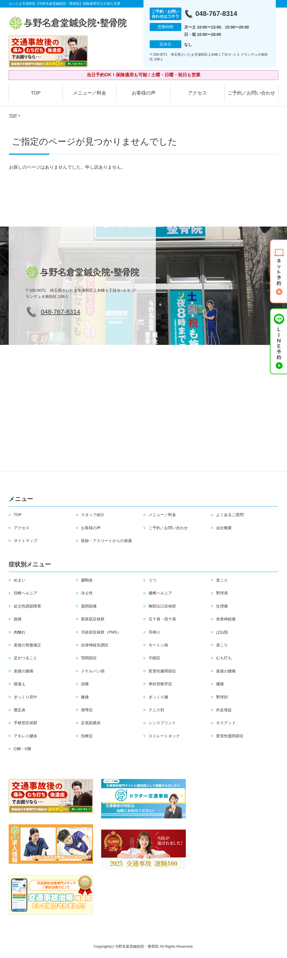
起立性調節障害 (27, 606)
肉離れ (20, 632)
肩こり (222, 645)
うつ (152, 580)
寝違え (20, 684)
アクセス (197, 93)
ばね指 (222, 632)
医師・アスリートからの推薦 (106, 540)
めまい (20, 580)
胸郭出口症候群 (162, 606)
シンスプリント (162, 723)
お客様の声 (144, 93)
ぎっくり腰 (158, 697)
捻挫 (18, 619)
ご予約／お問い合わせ (251, 93)
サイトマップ (25, 540)
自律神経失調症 (94, 645)
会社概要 (224, 528)
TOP (36, 93)
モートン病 (158, 645)
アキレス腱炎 (25, 736)
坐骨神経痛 (226, 619)
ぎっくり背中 (25, 697)
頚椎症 (87, 736)
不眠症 (154, 658)
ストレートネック (164, 736)
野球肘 (222, 697)
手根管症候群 (25, 723)
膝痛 (85, 697)
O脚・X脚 (22, 749)
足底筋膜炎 (91, 723)
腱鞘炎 (87, 580)
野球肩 (222, 593)
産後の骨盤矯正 (27, 645)
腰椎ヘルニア (160, 593)
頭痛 (85, 684)
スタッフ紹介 (93, 514)
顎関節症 (89, 658)
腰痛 (220, 684)
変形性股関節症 (230, 736)
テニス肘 (156, 710)
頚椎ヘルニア (25, 593)
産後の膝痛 (23, 671)
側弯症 (87, 710)
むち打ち (224, 658)
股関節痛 (89, 606)
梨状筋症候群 (93, 619)
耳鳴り (154, 632)
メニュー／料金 (89, 93)
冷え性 (87, 593)
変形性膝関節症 (162, 671)
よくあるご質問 (230, 514)
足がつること (25, 658)
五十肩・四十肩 (162, 619)
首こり (222, 580)
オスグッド (226, 723)
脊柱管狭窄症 (160, 684)
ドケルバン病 (93, 671)
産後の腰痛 (226, 671)
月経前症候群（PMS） (101, 632)
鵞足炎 (20, 710)
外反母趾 (224, 710)
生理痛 (222, 606)
